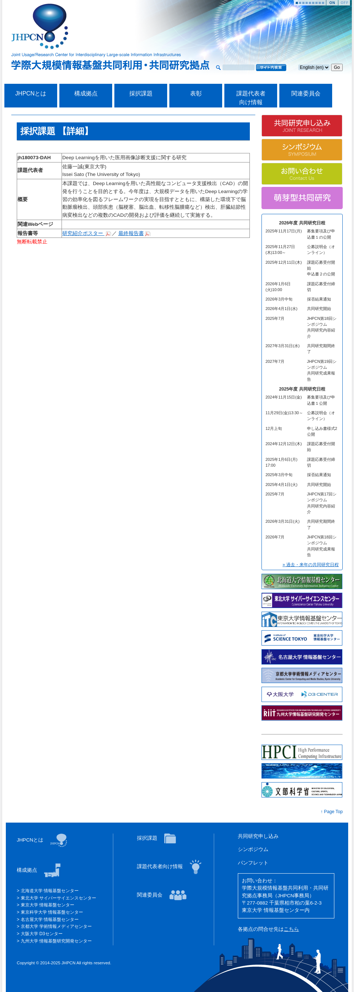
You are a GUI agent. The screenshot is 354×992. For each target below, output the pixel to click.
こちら (291, 929)
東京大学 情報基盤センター (47, 904)
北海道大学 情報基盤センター (50, 890)
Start (332, 2)
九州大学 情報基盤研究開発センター (56, 941)
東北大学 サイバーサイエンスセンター (58, 898)
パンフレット (253, 863)
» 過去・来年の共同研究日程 (311, 564)
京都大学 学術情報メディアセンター (56, 926)
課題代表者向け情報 (160, 866)
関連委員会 (305, 93)
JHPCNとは (30, 93)
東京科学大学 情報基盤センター (52, 912)
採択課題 (141, 93)
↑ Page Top (331, 811)
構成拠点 (86, 93)
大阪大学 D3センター (42, 933)
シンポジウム (253, 849)
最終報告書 (131, 233)
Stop (344, 2)
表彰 (196, 93)
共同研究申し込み (258, 836)
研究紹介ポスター (83, 233)
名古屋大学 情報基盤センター (50, 919)
